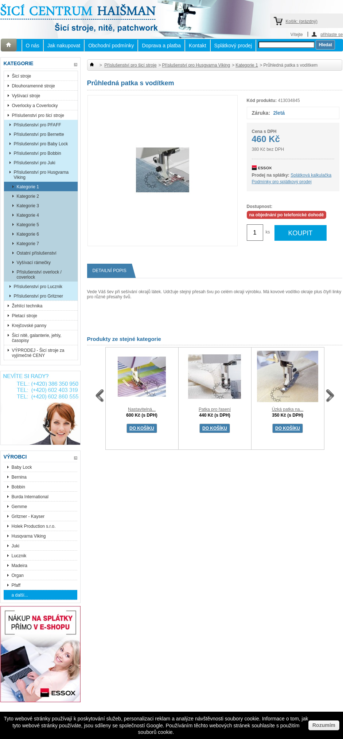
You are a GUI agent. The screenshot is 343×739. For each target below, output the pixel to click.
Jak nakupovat (63, 45)
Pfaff (16, 585)
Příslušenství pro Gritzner (38, 296)
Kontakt (197, 45)
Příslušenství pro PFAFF (37, 124)
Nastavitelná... (142, 409)
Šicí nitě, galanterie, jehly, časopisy (37, 338)
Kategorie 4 (28, 215)
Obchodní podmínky (111, 45)
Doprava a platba (161, 45)
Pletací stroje (24, 315)
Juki (15, 546)
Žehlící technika (27, 305)
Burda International (31, 496)
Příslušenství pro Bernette (39, 134)
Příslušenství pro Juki (34, 162)
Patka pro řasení (215, 409)
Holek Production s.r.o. (34, 526)
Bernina (19, 477)
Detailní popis (112, 271)
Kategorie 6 (28, 234)
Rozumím (323, 725)
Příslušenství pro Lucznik (38, 286)
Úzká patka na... (288, 409)
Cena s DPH (264, 131)
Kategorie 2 (28, 196)
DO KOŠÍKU (141, 428)
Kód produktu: (262, 100)
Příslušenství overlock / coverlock (39, 275)
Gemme (19, 506)
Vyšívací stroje (26, 95)
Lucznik (19, 555)
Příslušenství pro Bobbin (37, 153)
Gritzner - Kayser (28, 516)
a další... (20, 595)
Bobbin (18, 487)
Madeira (19, 565)
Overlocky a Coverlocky (35, 105)
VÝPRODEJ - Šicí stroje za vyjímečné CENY (38, 353)
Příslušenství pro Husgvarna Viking (41, 175)
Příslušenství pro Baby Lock (41, 143)
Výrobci (15, 457)
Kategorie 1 (28, 186)
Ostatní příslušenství (36, 253)
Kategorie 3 (28, 205)
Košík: (301, 21)
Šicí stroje (21, 76)
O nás (32, 45)
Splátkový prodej (233, 45)
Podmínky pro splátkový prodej (282, 181)
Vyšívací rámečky (34, 262)
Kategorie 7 (28, 243)
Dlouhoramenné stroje (33, 86)
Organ (18, 575)
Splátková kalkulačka (311, 175)
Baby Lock (22, 467)
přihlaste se (331, 34)
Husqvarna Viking (29, 536)
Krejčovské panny (29, 325)
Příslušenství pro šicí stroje (38, 115)
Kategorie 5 (28, 224)
